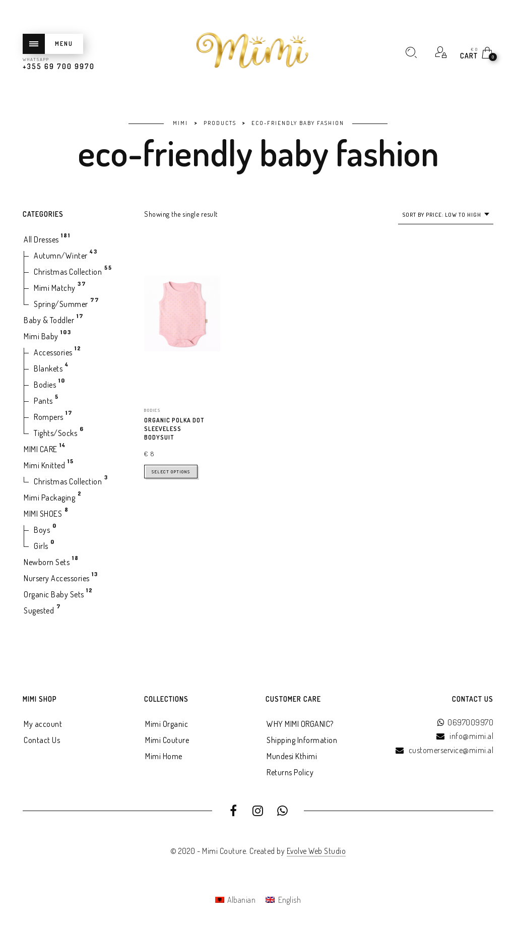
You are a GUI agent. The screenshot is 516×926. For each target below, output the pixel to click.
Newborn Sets (47, 562)
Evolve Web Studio (316, 851)
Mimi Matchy (55, 288)
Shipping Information (302, 740)
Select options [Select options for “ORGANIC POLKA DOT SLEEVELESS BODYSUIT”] (171, 471)
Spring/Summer (61, 304)
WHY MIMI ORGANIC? (300, 724)
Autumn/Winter (61, 256)
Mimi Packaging (49, 497)
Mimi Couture (167, 740)
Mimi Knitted (44, 465)
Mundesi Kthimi (292, 756)
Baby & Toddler (49, 320)
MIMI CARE (40, 449)
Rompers (48, 417)
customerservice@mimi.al (451, 750)
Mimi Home (163, 756)
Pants (43, 401)
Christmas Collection (68, 272)
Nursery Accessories (57, 578)
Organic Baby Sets (54, 594)
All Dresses (41, 239)
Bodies (45, 385)
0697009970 (470, 722)
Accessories (53, 352)
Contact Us (42, 740)
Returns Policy (290, 772)
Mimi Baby (41, 336)
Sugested (39, 610)
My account (43, 724)
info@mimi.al (471, 736)
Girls (41, 546)
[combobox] (445, 215)
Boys (42, 530)
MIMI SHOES (43, 514)
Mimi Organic (166, 724)
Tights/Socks (55, 433)
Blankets (48, 368)
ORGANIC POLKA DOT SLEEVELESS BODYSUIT (174, 428)
